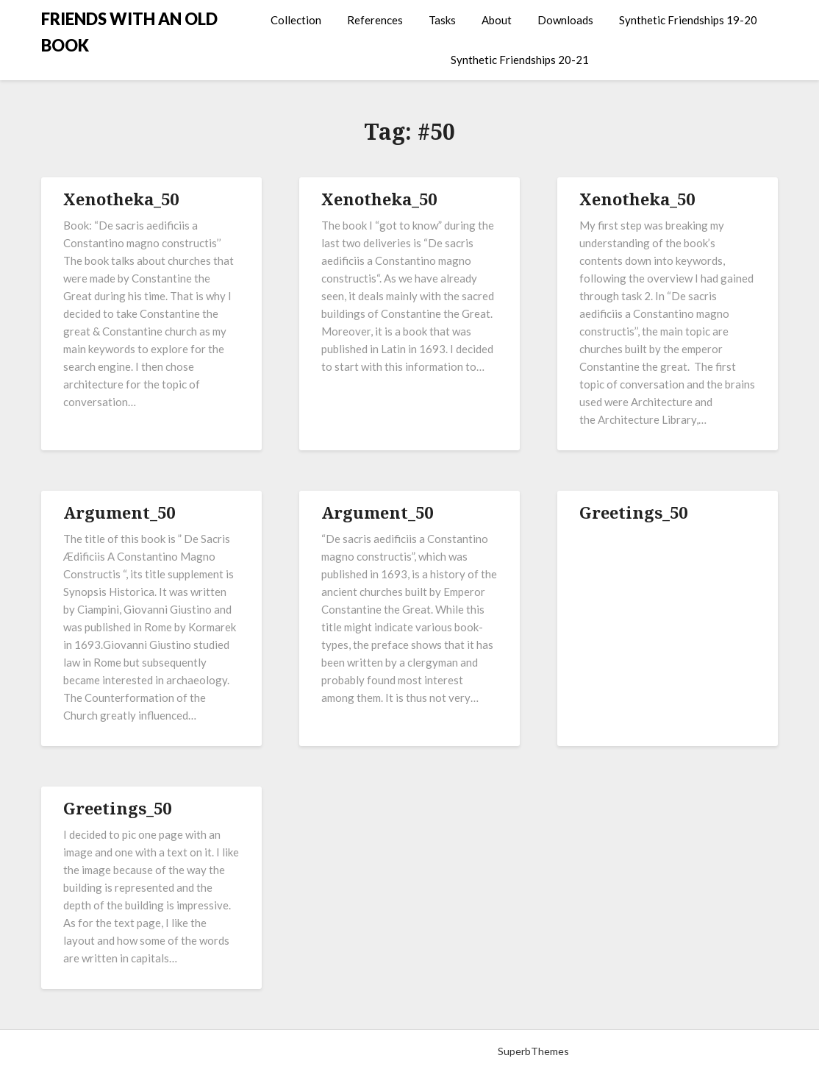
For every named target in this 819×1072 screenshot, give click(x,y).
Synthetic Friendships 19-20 (688, 19)
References (375, 19)
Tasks (442, 19)
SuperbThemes (533, 1051)
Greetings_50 (633, 512)
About (497, 19)
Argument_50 (119, 512)
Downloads (565, 19)
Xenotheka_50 (121, 199)
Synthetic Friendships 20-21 (520, 59)
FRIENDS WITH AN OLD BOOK (129, 32)
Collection (296, 19)
